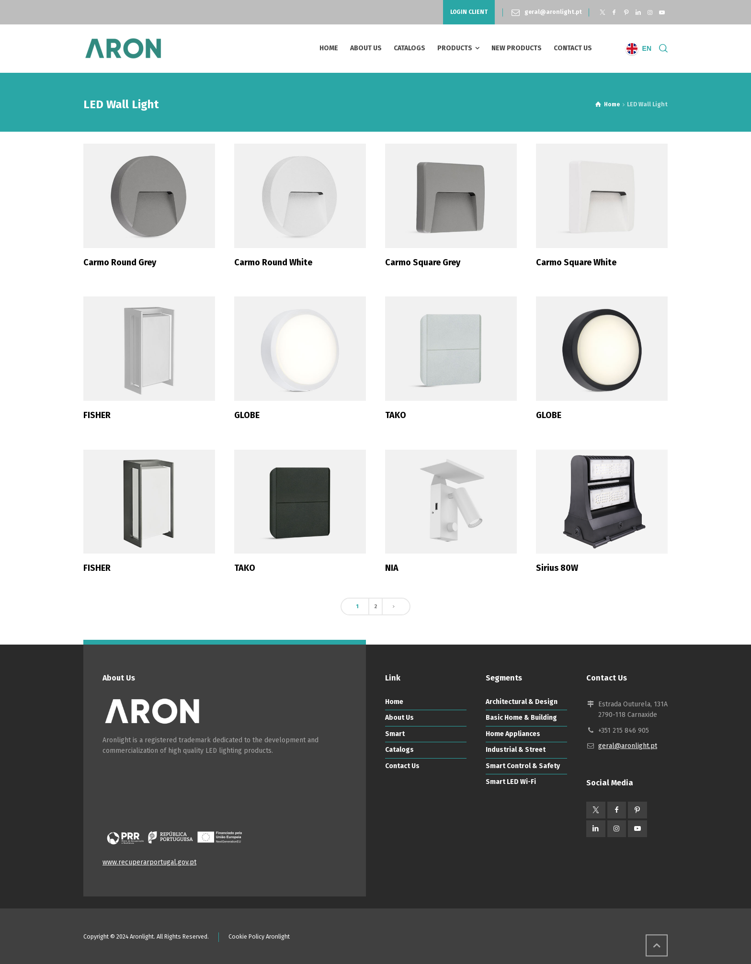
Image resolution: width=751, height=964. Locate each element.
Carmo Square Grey (422, 262)
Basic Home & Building (521, 718)
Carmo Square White (576, 262)
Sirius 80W (557, 568)
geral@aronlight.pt (553, 12)
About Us (399, 718)
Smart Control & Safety (523, 766)
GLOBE (247, 415)
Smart (395, 734)
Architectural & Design (522, 702)
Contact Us (402, 766)
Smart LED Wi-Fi (511, 782)
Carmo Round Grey (119, 262)
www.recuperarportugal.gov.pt (149, 862)
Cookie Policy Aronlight (259, 936)
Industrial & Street (516, 750)
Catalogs (399, 750)
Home (394, 702)
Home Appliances (513, 734)
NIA (391, 568)
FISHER (97, 415)
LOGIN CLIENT (469, 12)
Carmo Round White (273, 262)
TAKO (395, 415)
